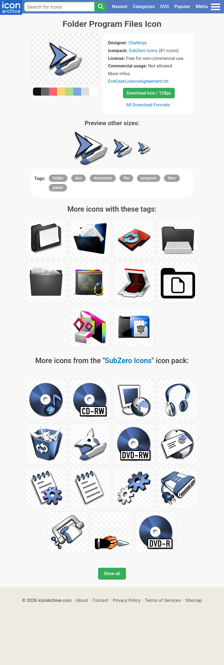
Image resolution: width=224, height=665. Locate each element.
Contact (100, 600)
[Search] (100, 7)
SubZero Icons (143, 50)
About (82, 600)
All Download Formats (148, 104)
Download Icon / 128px (149, 93)
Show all (112, 573)
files (172, 178)
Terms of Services (163, 600)
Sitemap (193, 600)
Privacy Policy (126, 600)
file (126, 178)
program (148, 178)
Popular (182, 6)
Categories (144, 6)
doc (78, 178)
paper (58, 187)
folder (58, 178)
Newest (119, 6)
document (103, 178)
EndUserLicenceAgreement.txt (138, 81)
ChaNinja (137, 42)
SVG (164, 6)
